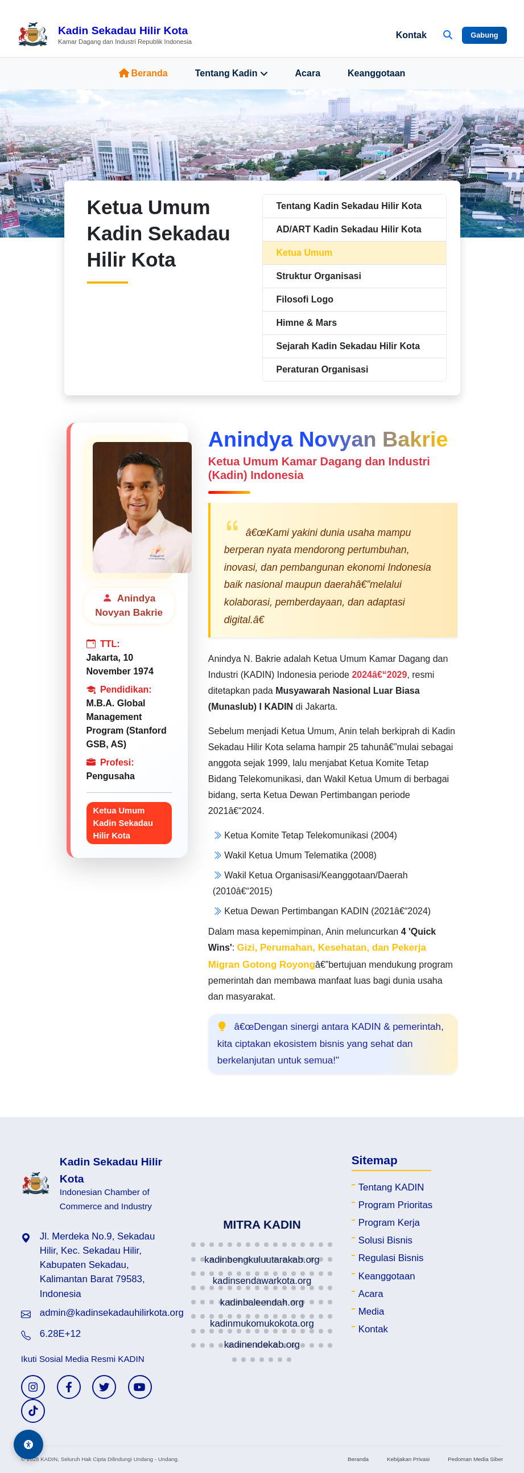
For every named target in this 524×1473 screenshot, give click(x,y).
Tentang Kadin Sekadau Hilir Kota (349, 206)
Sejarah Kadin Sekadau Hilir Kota (348, 346)
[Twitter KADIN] (104, 1387)
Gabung (484, 35)
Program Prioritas (395, 1205)
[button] (193, 1244)
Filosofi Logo (305, 299)
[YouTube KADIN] (140, 1387)
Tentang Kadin (231, 73)
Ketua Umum (305, 252)
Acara (307, 73)
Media (371, 1311)
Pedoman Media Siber (475, 1459)
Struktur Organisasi (319, 276)
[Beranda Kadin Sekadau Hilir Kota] (104, 35)
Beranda (143, 73)
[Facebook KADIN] (69, 1387)
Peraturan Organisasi (323, 369)
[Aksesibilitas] (28, 1444)
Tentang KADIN (391, 1187)
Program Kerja (389, 1222)
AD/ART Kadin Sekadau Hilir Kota (349, 229)
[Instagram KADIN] (33, 1387)
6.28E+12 (60, 1333)
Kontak (411, 35)
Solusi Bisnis (385, 1240)
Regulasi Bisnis (391, 1258)
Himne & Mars (307, 323)
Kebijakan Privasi (408, 1459)
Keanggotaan (376, 73)
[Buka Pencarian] (448, 35)
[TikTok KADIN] (33, 1411)
